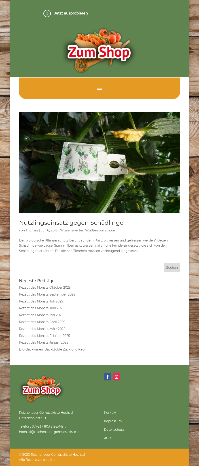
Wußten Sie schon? (100, 230)
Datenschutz (114, 430)
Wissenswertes (72, 230)
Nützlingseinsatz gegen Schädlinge (71, 222)
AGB (107, 438)
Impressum (113, 421)
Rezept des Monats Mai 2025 (41, 315)
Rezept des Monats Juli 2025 (41, 301)
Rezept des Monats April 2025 (42, 322)
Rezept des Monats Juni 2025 (41, 308)
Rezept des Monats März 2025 (42, 329)
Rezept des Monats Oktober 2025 (45, 287)
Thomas (32, 230)
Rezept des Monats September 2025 (47, 294)
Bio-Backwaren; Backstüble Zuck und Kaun (52, 349)
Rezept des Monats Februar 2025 (44, 336)
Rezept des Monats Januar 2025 (43, 342)
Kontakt (110, 413)
